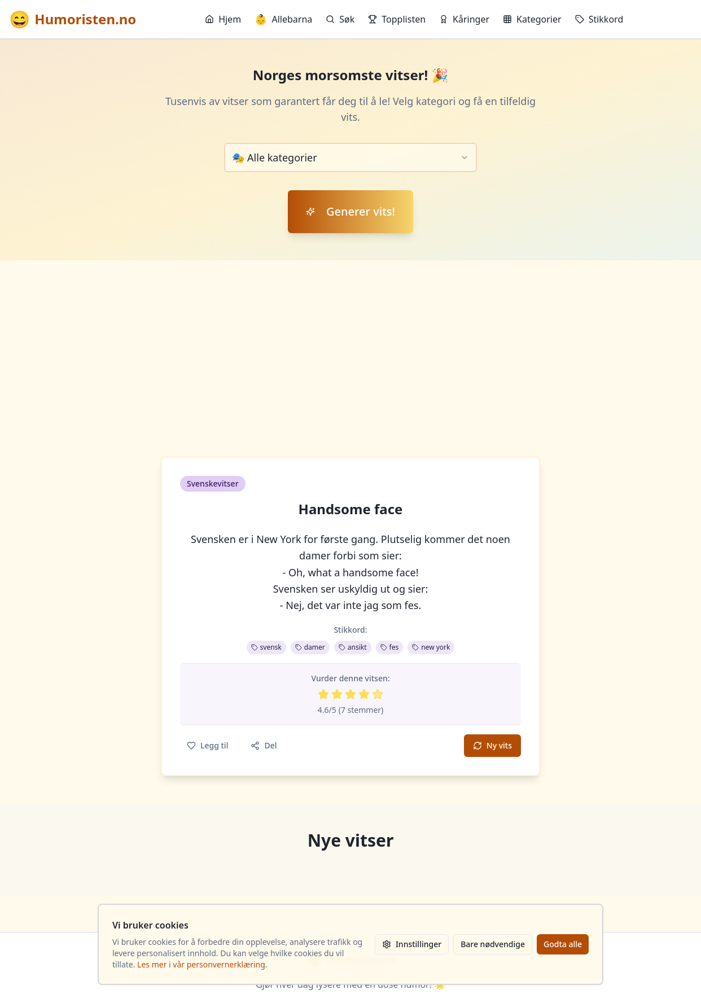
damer (310, 647)
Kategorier (532, 19)
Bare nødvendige (493, 944)
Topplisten (397, 19)
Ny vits (492, 745)
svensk (266, 647)
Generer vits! (350, 211)
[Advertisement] (350, 345)
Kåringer (464, 19)
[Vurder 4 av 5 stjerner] (364, 694)
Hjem (223, 19)
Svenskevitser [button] (213, 483)
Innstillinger (411, 944)
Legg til (207, 745)
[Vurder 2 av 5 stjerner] (337, 694)
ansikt (353, 647)
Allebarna (283, 19)
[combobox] (350, 157)
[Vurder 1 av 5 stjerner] (323, 694)
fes (389, 647)
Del (264, 745)
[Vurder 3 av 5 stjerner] (350, 694)
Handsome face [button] (351, 509)
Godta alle (563, 944)
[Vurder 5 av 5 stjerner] (377, 694)
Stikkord (599, 19)
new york (431, 647)
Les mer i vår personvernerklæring (201, 964)
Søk (340, 19)
